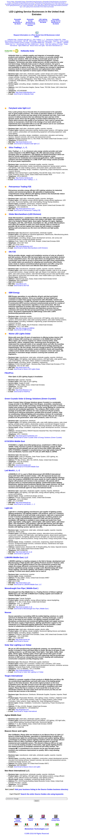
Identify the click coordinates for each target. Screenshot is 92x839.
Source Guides (10, 1)
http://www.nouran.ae (23, 639)
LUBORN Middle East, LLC (16, 557)
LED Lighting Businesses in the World (43, 21)
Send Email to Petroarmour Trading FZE (27, 210)
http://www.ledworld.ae (23, 502)
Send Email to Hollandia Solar (24, 94)
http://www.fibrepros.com (24, 390)
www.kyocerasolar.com (23, 465)
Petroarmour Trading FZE (53, 39)
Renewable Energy (20, 1)
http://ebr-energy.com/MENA (25, 328)
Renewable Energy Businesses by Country (23, 3)
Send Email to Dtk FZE (21, 285)
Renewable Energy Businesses (34, 1)
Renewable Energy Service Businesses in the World (56, 22)
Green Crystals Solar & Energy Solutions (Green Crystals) (30, 399)
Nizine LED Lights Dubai (45, 41)
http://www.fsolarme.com (24, 142)
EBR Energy (32, 41)
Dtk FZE (25, 41)
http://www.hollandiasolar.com (25, 92)
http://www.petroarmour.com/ (25, 208)
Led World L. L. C (50, 42)
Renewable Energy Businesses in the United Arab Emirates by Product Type (24, 4)
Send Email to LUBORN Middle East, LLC (28, 584)
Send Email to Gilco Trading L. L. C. (26, 179)
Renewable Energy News (56, 818)
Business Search (31, 818)
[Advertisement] (39, 100)
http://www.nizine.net (22, 367)
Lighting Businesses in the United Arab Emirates (56, 4)
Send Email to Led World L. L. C (24, 504)
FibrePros (56, 41)
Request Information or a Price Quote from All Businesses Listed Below (37, 35)
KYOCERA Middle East (37, 42)
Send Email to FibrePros (22, 391)
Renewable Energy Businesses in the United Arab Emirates (50, 3)
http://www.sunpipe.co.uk (24, 607)
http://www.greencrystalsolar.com (26, 436)
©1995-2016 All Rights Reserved (36, 834)
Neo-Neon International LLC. (54, 45)
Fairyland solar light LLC (25, 39)
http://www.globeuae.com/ (24, 246)
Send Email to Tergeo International (25, 711)
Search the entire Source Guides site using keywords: (42, 794)
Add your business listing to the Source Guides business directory (41, 789)
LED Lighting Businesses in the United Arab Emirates (20, 5)
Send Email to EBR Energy (23, 330)
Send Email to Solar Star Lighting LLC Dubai (28, 672)
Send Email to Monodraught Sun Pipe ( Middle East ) (31, 608)
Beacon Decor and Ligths (37, 45)
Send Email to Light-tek (21, 553)
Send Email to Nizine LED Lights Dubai (27, 369)
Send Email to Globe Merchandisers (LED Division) (31, 248)
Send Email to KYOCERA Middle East (26, 466)
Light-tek (59, 42)
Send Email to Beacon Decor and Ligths (27, 767)
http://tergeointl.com (22, 709)
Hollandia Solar (12, 39)
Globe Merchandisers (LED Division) (23, 214)
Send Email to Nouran (21, 641)
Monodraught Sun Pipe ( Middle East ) (28, 44)
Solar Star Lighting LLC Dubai (54, 44)
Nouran (42, 44)
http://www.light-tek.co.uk (24, 552)
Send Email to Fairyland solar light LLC (27, 143)
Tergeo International (14, 676)
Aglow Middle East (23, 45)
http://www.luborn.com (23, 583)
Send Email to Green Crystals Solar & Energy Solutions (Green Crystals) (38, 437)
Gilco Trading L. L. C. (39, 39)
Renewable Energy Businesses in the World (17, 22)
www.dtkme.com (21, 284)
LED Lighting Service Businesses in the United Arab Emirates (38, 6)
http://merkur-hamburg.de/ (24, 178)
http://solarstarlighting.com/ (24, 670)
